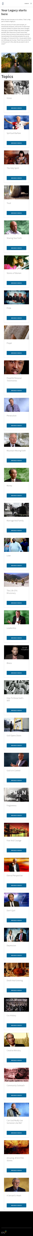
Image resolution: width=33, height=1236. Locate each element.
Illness (9, 663)
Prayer (9, 343)
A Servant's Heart (14, 1195)
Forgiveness (11, 805)
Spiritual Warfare (14, 133)
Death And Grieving (15, 980)
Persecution (11, 415)
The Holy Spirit (13, 168)
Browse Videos (16, 108)
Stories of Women (14, 273)
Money (9, 485)
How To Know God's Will (15, 699)
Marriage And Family (15, 520)
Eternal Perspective (15, 875)
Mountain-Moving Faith (16, 450)
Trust (9, 203)
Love (9, 555)
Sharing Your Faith (14, 238)
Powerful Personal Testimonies (14, 379)
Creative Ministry (14, 1050)
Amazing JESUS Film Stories (15, 1159)
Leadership (11, 628)
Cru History (11, 1015)
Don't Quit (11, 910)
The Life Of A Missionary (12, 591)
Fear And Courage (14, 840)
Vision (9, 98)
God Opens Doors (14, 735)
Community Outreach (16, 1085)
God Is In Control (13, 770)
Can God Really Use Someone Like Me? (15, 1121)
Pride (9, 308)
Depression (11, 945)
